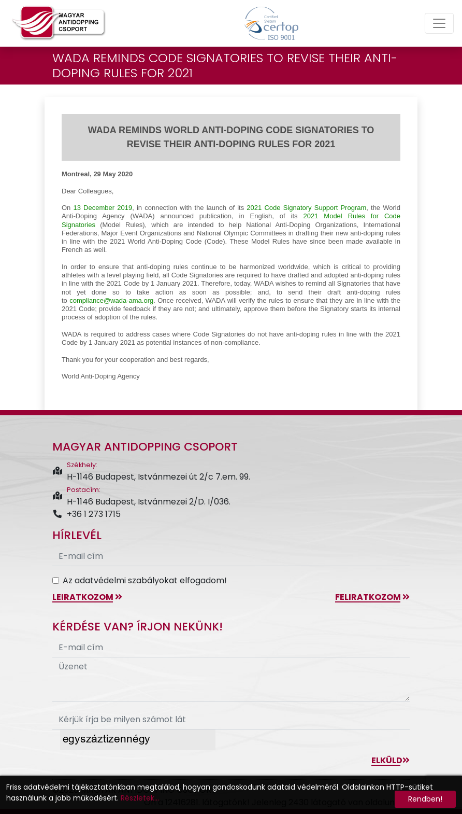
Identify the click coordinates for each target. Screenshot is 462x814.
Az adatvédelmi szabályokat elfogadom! (145, 580)
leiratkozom (87, 597)
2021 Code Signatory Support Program (306, 208)
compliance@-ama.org (111, 300)
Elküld (390, 760)
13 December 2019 (103, 208)
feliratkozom (372, 597)
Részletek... (140, 798)
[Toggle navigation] (439, 23)
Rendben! (425, 799)
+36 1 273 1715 (86, 514)
